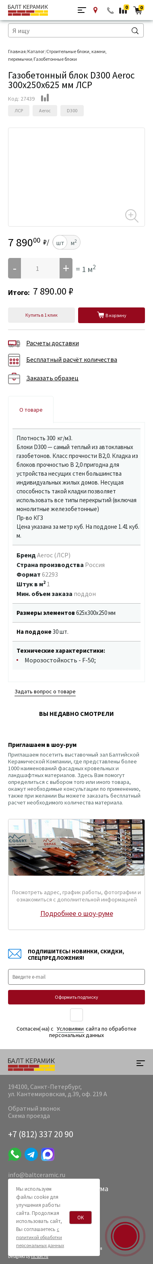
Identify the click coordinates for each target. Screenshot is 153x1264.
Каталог (36, 51)
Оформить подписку (76, 997)
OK (80, 1217)
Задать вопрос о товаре (45, 691)
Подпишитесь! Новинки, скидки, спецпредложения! (66, 954)
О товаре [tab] (31, 409)
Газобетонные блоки (55, 59)
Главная (17, 51)
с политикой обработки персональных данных (40, 1237)
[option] (76, 136)
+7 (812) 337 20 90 (40, 1134)
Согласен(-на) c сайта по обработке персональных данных (76, 1032)
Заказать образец (43, 379)
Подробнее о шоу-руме (76, 913)
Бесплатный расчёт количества (62, 360)
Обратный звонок (110, 10)
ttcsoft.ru (39, 1256)
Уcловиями (70, 1028)
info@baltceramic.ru (36, 1175)
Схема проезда (29, 1115)
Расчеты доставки (43, 343)
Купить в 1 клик (41, 315)
